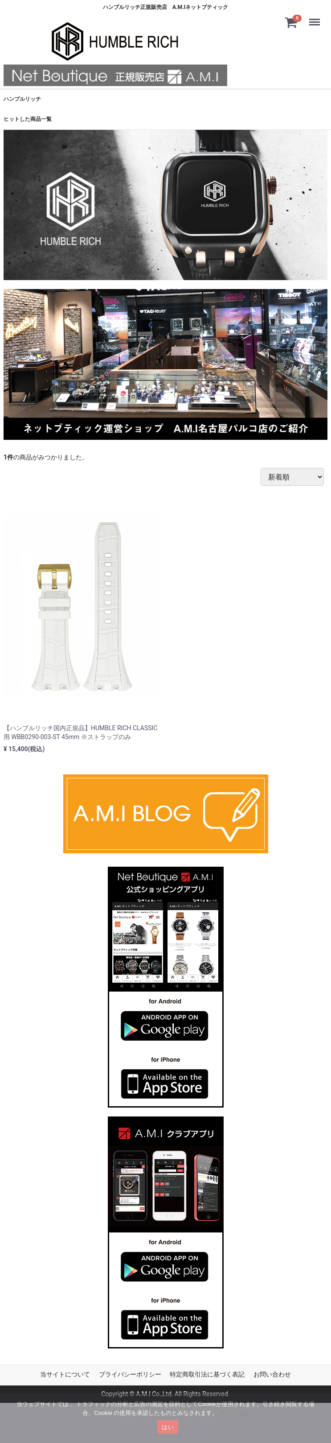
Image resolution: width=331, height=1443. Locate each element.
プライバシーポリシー (130, 1374)
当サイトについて (65, 1374)
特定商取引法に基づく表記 (207, 1374)
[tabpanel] (165, 205)
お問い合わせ (272, 1374)
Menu (316, 18)
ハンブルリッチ (22, 99)
